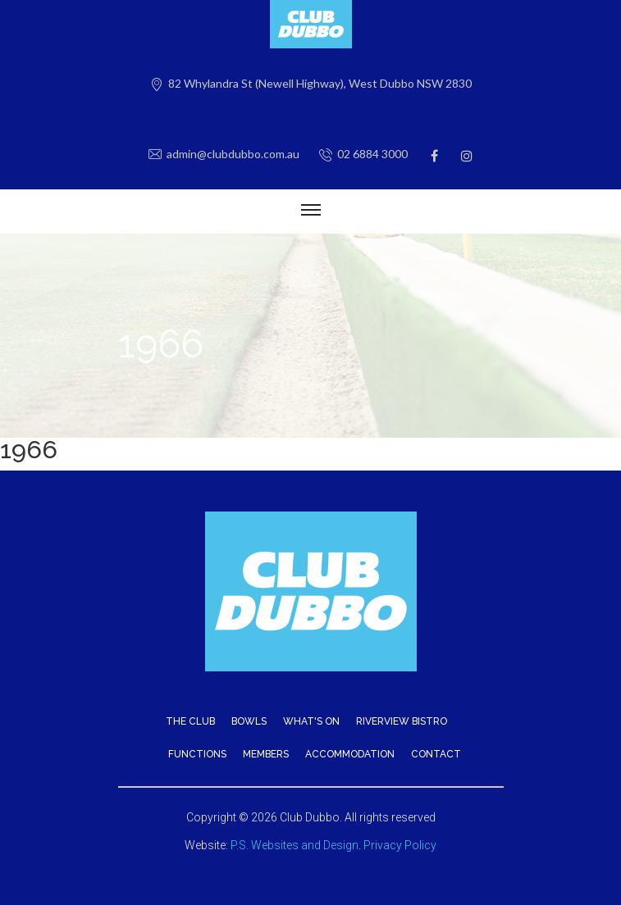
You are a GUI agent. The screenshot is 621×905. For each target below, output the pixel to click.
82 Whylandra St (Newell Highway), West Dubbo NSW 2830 (320, 83)
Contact (436, 754)
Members (266, 754)
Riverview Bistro (401, 721)
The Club (190, 721)
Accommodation (350, 754)
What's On (311, 721)
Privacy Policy (399, 845)
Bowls (249, 721)
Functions (197, 754)
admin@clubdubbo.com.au (233, 154)
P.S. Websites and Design (294, 845)
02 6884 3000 (372, 154)
